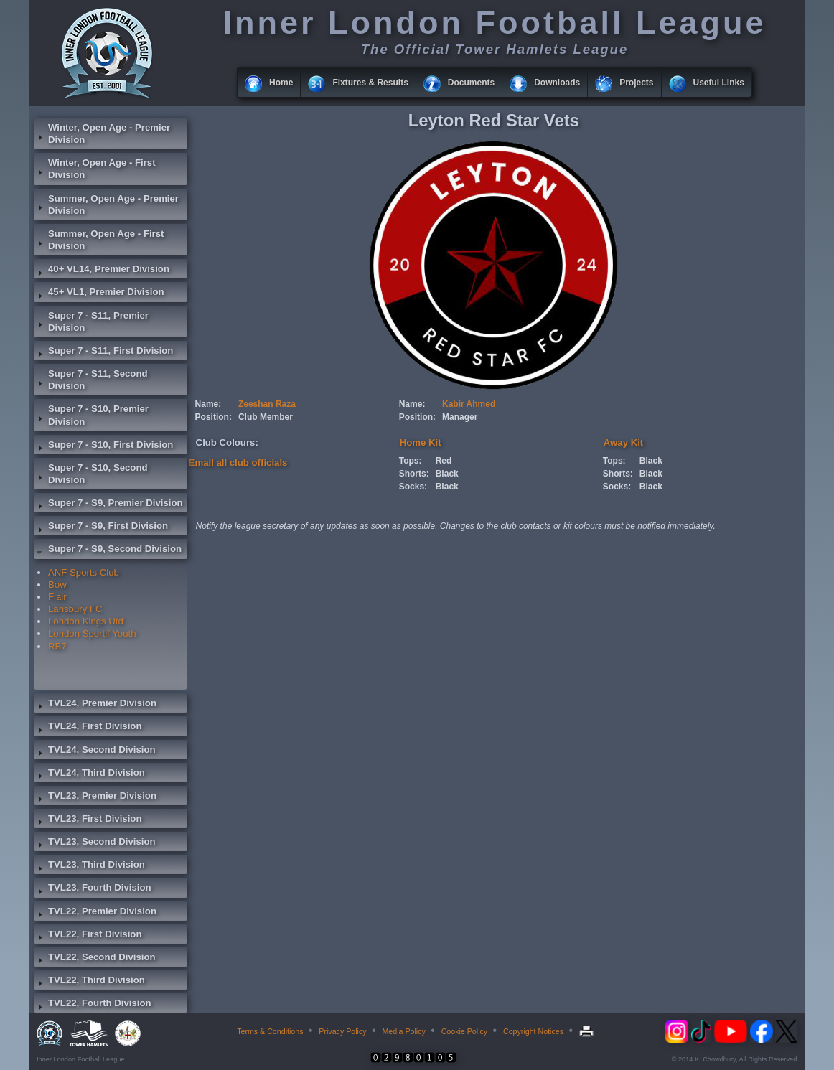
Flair (57, 596)
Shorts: (414, 474)
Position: (213, 417)
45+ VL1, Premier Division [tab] (99, 293)
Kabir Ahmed (468, 404)
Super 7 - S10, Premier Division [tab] (91, 414)
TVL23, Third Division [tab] (89, 866)
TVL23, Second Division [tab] (95, 843)
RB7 (57, 646)
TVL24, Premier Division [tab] (95, 705)
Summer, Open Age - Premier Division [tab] (106, 204)
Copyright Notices (533, 1031)
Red (444, 461)
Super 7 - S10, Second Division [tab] (91, 473)
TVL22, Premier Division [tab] (95, 913)
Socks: (413, 487)
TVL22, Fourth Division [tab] (92, 1005)
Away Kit (623, 442)
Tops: (410, 461)
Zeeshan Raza (267, 404)
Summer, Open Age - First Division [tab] (99, 239)
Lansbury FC (75, 609)
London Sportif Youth (92, 633)
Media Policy (403, 1031)
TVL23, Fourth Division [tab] (92, 889)
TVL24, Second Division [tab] (95, 751)
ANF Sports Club (83, 572)
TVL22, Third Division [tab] (89, 982)
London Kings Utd (85, 621)
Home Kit (420, 442)
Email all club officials (238, 462)
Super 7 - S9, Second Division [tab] (108, 550)
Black (447, 474)
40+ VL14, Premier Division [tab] (101, 270)
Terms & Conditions (270, 1031)
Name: (208, 404)
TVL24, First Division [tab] (87, 728)
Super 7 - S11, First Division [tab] (103, 352)
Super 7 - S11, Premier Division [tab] (91, 321)
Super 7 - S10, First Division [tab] (103, 446)
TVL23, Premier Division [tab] (95, 797)
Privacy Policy (342, 1031)
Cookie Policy (464, 1031)
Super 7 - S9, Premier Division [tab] (108, 504)
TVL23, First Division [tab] (87, 820)
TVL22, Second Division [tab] (95, 959)
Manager (459, 417)
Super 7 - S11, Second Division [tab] (91, 379)
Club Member (265, 417)
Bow (57, 584)
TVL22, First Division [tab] (87, 936)
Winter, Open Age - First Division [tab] (95, 168)
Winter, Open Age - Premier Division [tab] (102, 133)
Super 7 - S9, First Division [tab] (101, 527)
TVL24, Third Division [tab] (89, 774)
